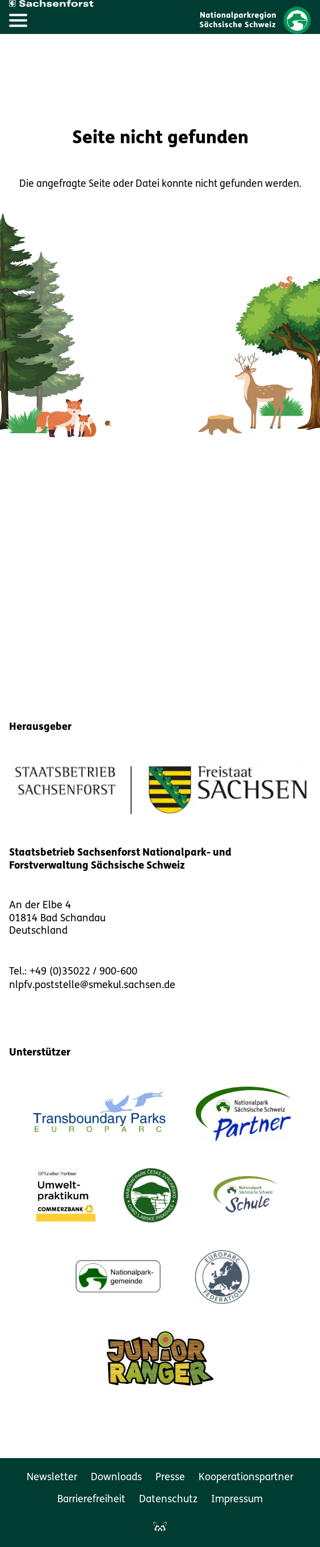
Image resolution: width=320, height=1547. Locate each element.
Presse (170, 1477)
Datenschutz (168, 1499)
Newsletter (52, 1477)
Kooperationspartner (246, 1477)
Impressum (237, 1499)
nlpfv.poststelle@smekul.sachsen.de (92, 985)
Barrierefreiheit (91, 1499)
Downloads (116, 1477)
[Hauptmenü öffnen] (18, 20)
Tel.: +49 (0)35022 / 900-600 (73, 972)
